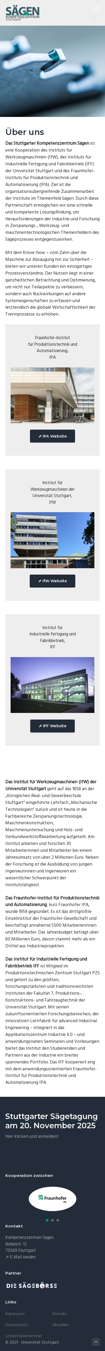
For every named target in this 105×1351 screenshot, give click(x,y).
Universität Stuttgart (40, 1342)
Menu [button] (94, 8)
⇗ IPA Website (52, 436)
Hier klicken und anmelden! (31, 1136)
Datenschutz (16, 1325)
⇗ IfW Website (52, 581)
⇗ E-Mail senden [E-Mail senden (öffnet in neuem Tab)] (20, 1257)
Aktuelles (60, 1325)
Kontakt (59, 1314)
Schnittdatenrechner (23, 1336)
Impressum (15, 1314)
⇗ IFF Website (53, 726)
